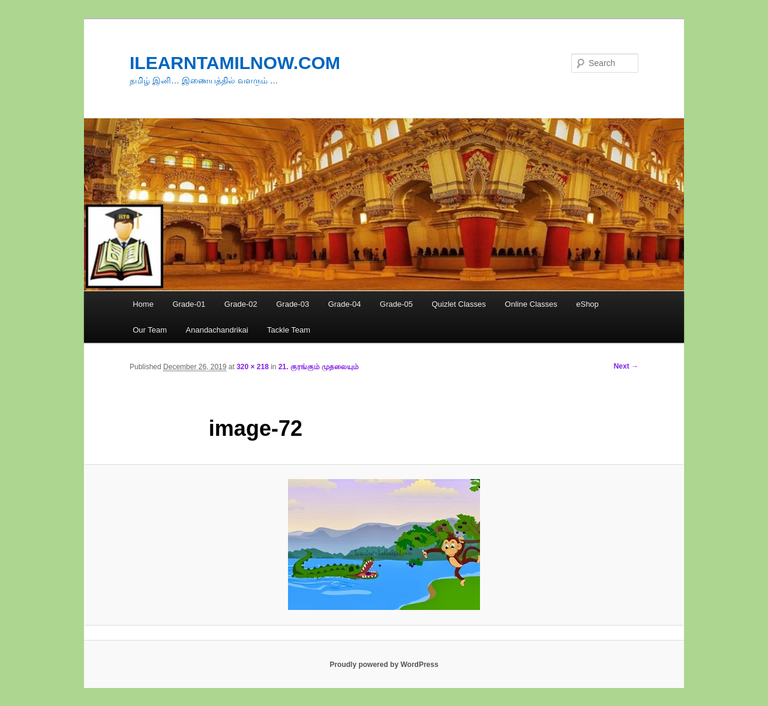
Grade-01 (188, 304)
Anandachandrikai (217, 329)
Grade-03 (292, 304)
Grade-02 (240, 304)
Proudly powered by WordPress (383, 664)
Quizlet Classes (458, 304)
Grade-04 (344, 304)
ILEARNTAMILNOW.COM (235, 63)
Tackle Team (288, 329)
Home (143, 304)
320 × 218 (252, 367)
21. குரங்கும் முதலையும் (318, 367)
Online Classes (531, 304)
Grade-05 (396, 304)
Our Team (150, 329)
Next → (626, 366)
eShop (587, 304)
